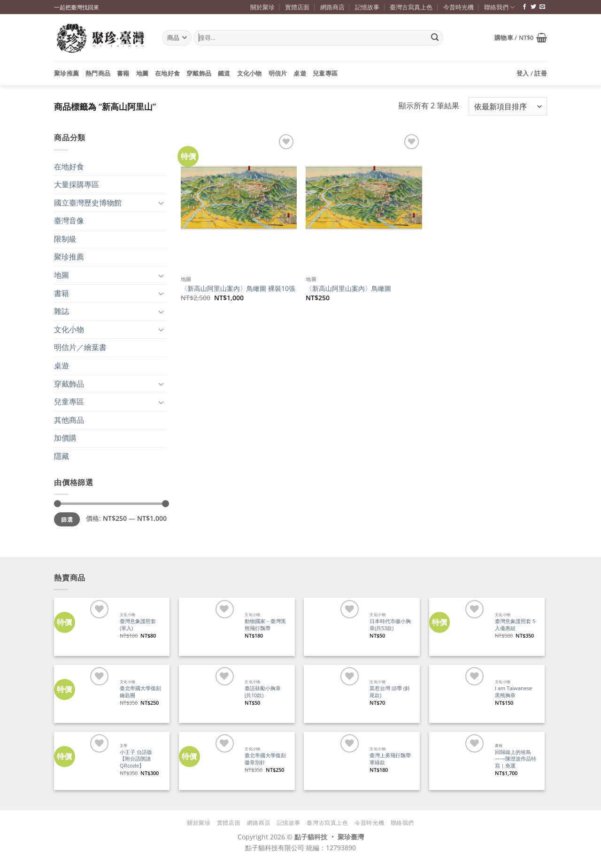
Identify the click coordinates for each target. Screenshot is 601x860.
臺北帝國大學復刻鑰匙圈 (140, 692)
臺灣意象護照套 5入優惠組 (515, 625)
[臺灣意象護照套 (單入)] (83, 626)
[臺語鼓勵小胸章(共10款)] (208, 694)
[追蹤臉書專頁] (524, 7)
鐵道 (224, 73)
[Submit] (435, 38)
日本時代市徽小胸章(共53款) (390, 625)
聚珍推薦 (66, 73)
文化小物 (249, 73)
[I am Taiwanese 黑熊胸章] (458, 694)
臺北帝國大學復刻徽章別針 (265, 759)
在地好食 (167, 73)
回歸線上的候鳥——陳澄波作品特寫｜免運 (515, 759)
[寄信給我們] (542, 7)
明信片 (278, 73)
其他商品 (69, 420)
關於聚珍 (262, 7)
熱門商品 (97, 73)
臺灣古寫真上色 (411, 7)
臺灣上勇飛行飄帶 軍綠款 (390, 759)
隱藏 (61, 456)
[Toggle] (161, 202)
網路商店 (332, 7)
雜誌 (61, 311)
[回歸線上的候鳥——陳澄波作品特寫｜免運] (458, 761)
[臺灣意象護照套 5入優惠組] (458, 626)
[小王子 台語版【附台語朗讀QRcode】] (83, 761)
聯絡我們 (499, 7)
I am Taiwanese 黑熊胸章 (513, 692)
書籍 (123, 73)
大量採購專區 (76, 184)
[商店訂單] (508, 106)
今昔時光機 (458, 7)
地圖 (142, 73)
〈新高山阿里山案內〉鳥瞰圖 (348, 288)
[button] (520, 37)
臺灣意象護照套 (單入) (138, 625)
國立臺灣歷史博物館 (88, 203)
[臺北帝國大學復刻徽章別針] (208, 761)
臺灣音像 (69, 220)
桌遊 (299, 73)
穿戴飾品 (198, 73)
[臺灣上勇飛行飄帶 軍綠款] (333, 761)
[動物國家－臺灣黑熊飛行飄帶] (208, 626)
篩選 (67, 519)
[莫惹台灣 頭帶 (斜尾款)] (333, 694)
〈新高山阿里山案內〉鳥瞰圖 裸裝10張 (238, 288)
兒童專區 (325, 73)
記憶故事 (367, 7)
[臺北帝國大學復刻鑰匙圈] (83, 694)
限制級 (65, 239)
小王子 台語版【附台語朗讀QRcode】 (136, 759)
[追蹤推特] (533, 7)
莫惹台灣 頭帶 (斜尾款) (390, 692)
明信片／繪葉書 (80, 347)
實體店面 (297, 7)
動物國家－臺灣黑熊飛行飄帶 (265, 625)
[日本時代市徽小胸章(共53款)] (333, 626)
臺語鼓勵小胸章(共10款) (263, 692)
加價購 (65, 438)
